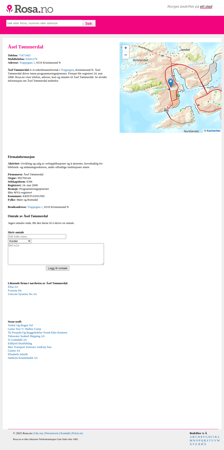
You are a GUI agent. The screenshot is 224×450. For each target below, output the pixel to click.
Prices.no (77, 437)
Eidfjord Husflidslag (20, 347)
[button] (170, 83)
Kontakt (65, 437)
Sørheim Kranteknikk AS (23, 362)
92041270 (31, 59)
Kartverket (213, 130)
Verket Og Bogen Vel (20, 329)
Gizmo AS (14, 354)
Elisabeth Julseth (18, 358)
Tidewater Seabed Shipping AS (26, 340)
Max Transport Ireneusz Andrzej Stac (30, 351)
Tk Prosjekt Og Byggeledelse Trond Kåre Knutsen (37, 336)
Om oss (38, 437)
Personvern (52, 437)
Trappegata (67, 69)
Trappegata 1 (27, 62)
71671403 (25, 55)
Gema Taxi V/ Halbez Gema (24, 333)
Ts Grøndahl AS (17, 343)
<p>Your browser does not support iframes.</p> (42, 306)
